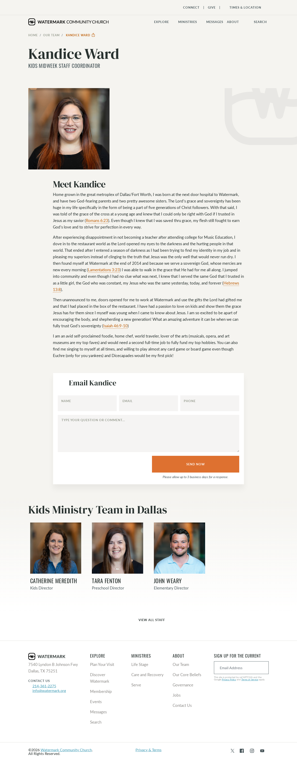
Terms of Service (249, 679)
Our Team (51, 35)
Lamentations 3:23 (104, 269)
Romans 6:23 (97, 220)
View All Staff (148, 620)
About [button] (233, 22)
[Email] (148, 403)
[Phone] (209, 403)
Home (33, 35)
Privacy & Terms (148, 749)
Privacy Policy (229, 679)
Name (66, 401)
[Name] (87, 403)
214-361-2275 (44, 685)
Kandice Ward (80, 35)
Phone (190, 401)
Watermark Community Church (66, 749)
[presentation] (93, 465)
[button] (190, 21)
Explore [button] (161, 22)
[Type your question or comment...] (148, 433)
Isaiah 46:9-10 (115, 325)
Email (128, 401)
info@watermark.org (49, 690)
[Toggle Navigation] (243, 7)
